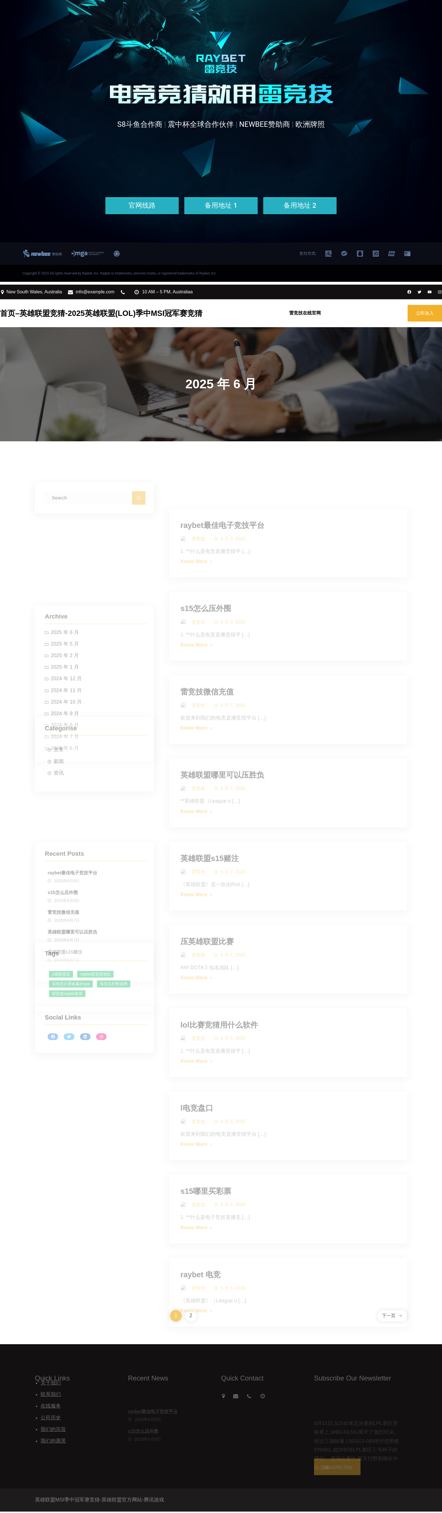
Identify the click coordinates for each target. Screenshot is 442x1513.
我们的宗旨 (53, 1431)
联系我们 (51, 1396)
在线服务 (51, 1407)
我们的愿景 (53, 1442)
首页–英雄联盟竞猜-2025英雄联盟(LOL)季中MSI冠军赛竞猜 (101, 313)
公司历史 (51, 1419)
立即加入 (425, 313)
